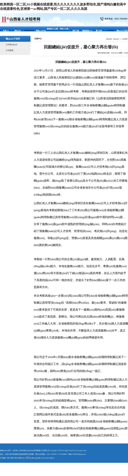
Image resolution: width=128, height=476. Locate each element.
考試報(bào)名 (29, 30)
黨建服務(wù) (87, 30)
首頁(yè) (6, 30)
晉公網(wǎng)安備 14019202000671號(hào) (40, 458)
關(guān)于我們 (122, 30)
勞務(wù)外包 (40, 30)
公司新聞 (9, 50)
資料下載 (75, 30)
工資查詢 (110, 30)
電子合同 (99, 30)
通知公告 (17, 30)
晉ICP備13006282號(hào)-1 (16, 458)
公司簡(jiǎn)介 (12, 45)
